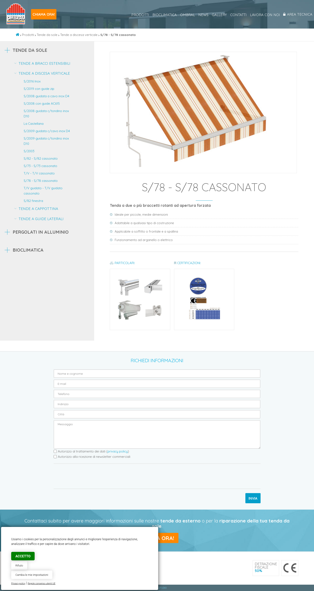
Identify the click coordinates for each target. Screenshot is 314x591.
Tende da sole (47, 35)
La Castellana (33, 124)
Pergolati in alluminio (41, 232)
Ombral (186, 15)
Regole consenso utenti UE (41, 583)
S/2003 (29, 151)
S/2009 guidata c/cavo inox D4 (47, 131)
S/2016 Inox (32, 81)
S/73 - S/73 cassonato (40, 166)
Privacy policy (18, 583)
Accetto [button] (22, 556)
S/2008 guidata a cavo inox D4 (46, 96)
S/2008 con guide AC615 (42, 103)
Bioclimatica (163, 15)
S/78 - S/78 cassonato (41, 181)
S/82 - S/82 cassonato (41, 158)
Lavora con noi (264, 15)
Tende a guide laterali (41, 219)
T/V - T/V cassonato (39, 173)
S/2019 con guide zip (39, 89)
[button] (292, 55)
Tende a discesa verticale (79, 35)
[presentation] (86, 476)
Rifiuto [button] (19, 565)
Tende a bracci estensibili (44, 63)
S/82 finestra (33, 201)
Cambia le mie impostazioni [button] (31, 574)
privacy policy (117, 451)
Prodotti (139, 15)
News (202, 15)
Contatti (237, 15)
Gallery (217, 15)
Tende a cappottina (38, 208)
